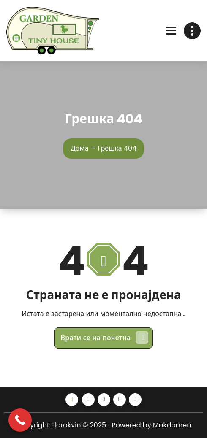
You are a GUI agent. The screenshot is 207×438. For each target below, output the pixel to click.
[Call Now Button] (20, 420)
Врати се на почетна (105, 337)
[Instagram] (104, 399)
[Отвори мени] (171, 30)
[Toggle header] (192, 30)
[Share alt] (71, 399)
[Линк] (52, 30)
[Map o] (135, 399)
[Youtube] (119, 399)
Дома (79, 148)
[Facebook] (88, 399)
